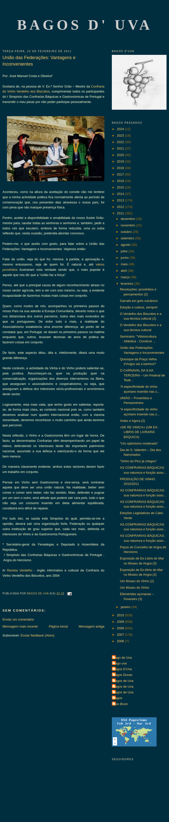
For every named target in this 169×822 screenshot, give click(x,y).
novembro (128, 225)
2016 (121, 181)
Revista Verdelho (19, 570)
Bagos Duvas (122, 675)
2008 (121, 628)
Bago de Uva (122, 657)
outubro (127, 232)
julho (124, 251)
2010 (121, 615)
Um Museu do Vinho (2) (137, 581)
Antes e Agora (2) (132, 421)
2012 (121, 207)
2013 (121, 200)
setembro (128, 238)
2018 (121, 168)
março (126, 277)
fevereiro (127, 283)
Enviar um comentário (18, 619)
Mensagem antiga (91, 626)
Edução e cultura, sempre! (139, 307)
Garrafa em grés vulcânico (139, 301)
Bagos (117, 698)
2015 (121, 187)
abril (124, 271)
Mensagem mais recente (20, 626)
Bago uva (120, 663)
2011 (121, 213)
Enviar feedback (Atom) (37, 635)
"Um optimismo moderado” (139, 443)
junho (125, 258)
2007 (121, 635)
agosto (126, 245)
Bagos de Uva (123, 681)
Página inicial (58, 626)
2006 (121, 641)
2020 (121, 155)
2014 (121, 194)
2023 (121, 135)
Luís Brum (120, 704)
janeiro (126, 607)
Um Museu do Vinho (134, 587)
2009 (121, 622)
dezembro (128, 219)
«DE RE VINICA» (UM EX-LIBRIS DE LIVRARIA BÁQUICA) (139, 432)
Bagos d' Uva (85, 25)
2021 (121, 148)
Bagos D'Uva (122, 669)
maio (125, 264)
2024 (121, 129)
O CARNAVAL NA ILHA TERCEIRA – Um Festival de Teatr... (142, 375)
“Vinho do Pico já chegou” (138, 461)
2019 (121, 161)
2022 (121, 142)
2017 (121, 174)
